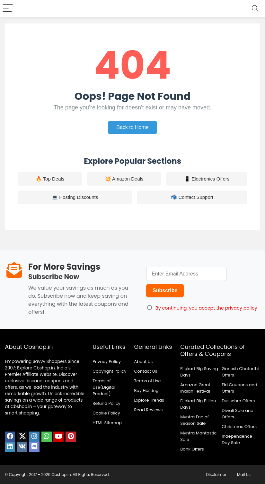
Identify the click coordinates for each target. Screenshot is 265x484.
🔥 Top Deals (50, 179)
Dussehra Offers (238, 401)
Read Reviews (148, 410)
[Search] (255, 8)
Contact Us (145, 371)
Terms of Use (147, 381)
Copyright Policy (109, 371)
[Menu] (7, 8)
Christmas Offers (239, 427)
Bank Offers (192, 449)
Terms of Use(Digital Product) (104, 387)
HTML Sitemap (107, 423)
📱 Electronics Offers (206, 179)
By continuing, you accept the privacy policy (206, 308)
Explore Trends (149, 400)
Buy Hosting (146, 390)
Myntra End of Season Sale (194, 420)
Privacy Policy (107, 361)
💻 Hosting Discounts (75, 197)
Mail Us (244, 474)
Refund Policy (106, 403)
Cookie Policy (106, 413)
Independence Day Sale (237, 439)
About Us (143, 361)
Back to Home (132, 127)
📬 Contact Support (192, 197)
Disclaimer (216, 474)
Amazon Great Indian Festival (195, 388)
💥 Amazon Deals (124, 179)
